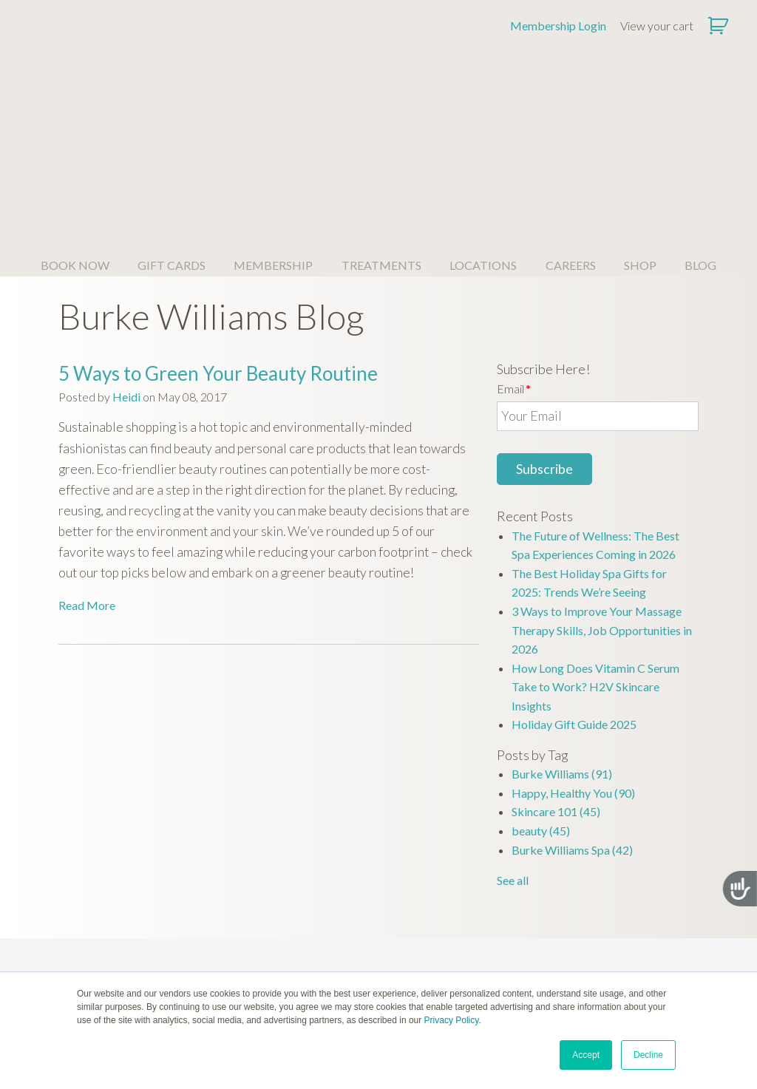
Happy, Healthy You (573, 644)
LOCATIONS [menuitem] (483, 116)
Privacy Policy (451, 1020)
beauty (541, 681)
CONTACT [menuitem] (504, 913)
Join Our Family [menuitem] (378, 936)
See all (513, 731)
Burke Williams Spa (572, 700)
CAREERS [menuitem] (571, 116)
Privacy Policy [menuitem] (630, 955)
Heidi (126, 247)
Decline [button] (648, 1055)
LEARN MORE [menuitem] (252, 913)
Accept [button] (586, 1055)
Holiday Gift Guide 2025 (574, 575)
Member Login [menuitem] (504, 936)
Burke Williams (562, 624)
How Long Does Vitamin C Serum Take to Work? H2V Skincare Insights (595, 537)
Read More (86, 456)
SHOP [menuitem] (640, 116)
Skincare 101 (556, 662)
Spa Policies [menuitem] (630, 936)
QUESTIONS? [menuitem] (126, 913)
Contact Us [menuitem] (504, 955)
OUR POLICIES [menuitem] (631, 913)
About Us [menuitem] (126, 936)
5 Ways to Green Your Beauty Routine (218, 224)
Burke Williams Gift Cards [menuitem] (252, 936)
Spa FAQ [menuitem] (126, 955)
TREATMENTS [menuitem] (381, 116)
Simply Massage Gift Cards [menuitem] (252, 955)
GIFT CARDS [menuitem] (172, 116)
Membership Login (558, 25)
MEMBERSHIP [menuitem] (273, 116)
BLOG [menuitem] (700, 116)
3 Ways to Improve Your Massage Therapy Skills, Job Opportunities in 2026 (602, 480)
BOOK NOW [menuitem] (75, 116)
